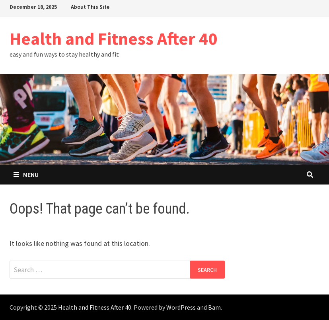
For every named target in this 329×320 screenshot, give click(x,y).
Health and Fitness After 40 (113, 38)
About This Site (90, 6)
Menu (26, 175)
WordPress (181, 307)
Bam (214, 307)
